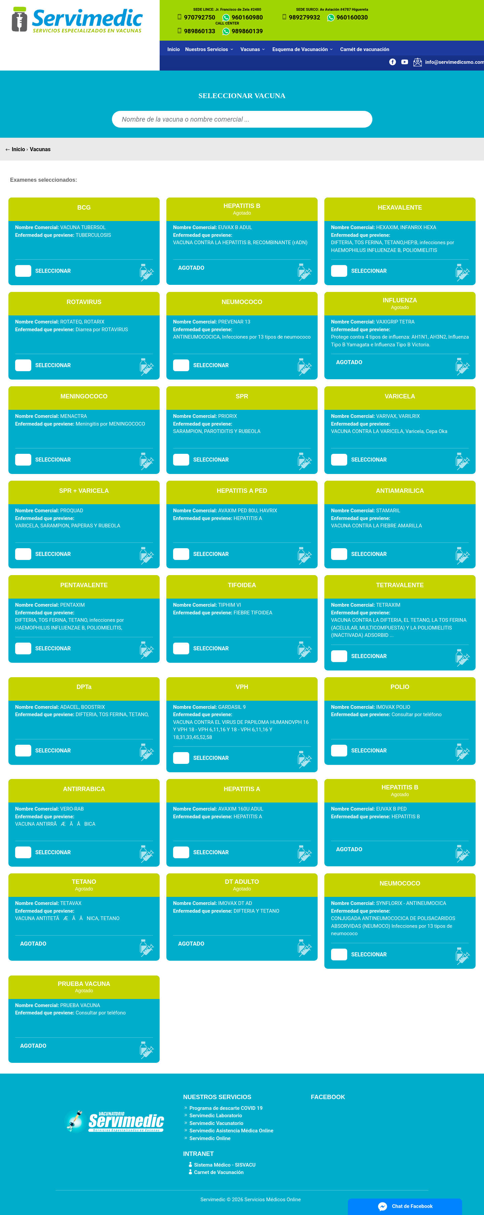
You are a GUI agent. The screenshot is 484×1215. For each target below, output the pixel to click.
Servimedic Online (207, 1138)
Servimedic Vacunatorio (213, 1123)
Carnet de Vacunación (213, 1172)
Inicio (173, 49)
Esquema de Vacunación (303, 49)
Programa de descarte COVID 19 (223, 1108)
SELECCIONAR (53, 271)
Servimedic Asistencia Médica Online (228, 1131)
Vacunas (254, 49)
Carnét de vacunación (366, 49)
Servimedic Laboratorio (212, 1116)
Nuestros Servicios (210, 49)
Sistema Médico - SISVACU (219, 1165)
